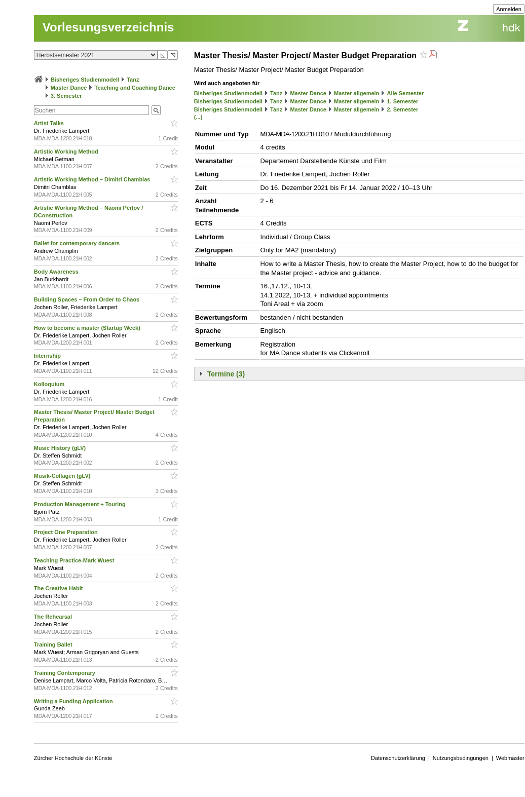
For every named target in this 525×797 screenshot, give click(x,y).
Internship (48, 356)
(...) (198, 117)
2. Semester (402, 109)
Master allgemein (356, 93)
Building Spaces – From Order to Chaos (87, 299)
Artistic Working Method (67, 151)
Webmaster (510, 758)
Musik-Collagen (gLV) (63, 476)
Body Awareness (57, 272)
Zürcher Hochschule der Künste (73, 758)
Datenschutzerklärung (398, 758)
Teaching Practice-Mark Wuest (75, 560)
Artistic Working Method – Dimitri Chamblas (93, 179)
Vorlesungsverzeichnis (108, 27)
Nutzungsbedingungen (461, 758)
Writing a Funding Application (74, 701)
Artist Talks (49, 123)
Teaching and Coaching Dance (135, 88)
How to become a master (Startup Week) (88, 328)
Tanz (133, 80)
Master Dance (69, 88)
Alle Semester (405, 93)
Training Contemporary (65, 673)
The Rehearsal (53, 617)
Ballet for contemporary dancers (77, 243)
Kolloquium (50, 384)
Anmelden (508, 9)
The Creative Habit (59, 588)
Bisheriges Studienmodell (85, 80)
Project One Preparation (66, 532)
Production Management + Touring (80, 504)
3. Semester (66, 96)
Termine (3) (226, 374)
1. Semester (402, 101)
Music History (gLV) (61, 448)
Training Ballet (54, 644)
